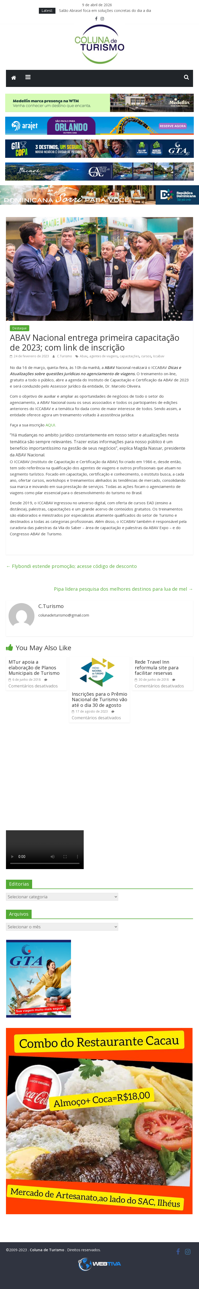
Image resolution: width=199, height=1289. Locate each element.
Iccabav (158, 356)
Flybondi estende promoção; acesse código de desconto (71, 566)
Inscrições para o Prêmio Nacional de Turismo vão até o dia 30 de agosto (99, 699)
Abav (83, 356)
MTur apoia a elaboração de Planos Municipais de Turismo (34, 667)
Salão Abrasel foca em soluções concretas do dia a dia (105, 10)
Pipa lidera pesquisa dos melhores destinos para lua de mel (123, 589)
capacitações (129, 356)
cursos (146, 356)
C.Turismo (65, 356)
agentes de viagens (103, 356)
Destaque (19, 328)
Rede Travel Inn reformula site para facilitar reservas (157, 667)
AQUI (50, 424)
